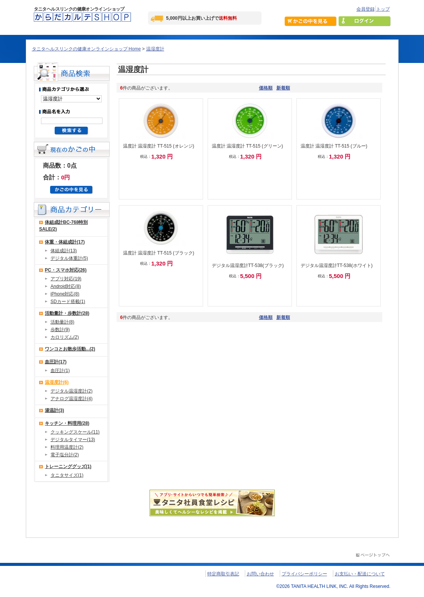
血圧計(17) (55, 361)
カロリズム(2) (64, 337)
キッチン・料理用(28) (67, 423)
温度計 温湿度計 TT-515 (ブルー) (334, 146)
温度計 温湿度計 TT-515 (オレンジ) (158, 146)
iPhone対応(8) (64, 294)
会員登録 (365, 9)
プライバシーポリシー (304, 574)
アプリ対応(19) (65, 278)
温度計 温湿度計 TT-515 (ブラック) (158, 253)
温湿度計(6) (57, 382)
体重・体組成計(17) (65, 242)
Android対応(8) (65, 286)
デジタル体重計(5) (69, 258)
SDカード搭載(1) (67, 301)
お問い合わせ (260, 574)
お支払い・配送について (360, 574)
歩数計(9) (60, 329)
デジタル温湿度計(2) (71, 391)
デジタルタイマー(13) (72, 439)
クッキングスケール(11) (74, 432)
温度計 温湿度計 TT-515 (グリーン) (247, 146)
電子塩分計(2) (64, 454)
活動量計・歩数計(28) (67, 313)
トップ (383, 9)
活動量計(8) (62, 322)
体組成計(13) (63, 250)
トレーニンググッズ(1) (68, 466)
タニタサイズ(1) (67, 475)
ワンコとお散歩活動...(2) (70, 349)
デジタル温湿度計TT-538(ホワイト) (337, 265)
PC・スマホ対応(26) (66, 270)
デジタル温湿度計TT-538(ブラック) (248, 265)
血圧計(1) (60, 370)
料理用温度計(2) (67, 447)
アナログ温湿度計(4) (71, 398)
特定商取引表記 (223, 574)
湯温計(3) (54, 410)
